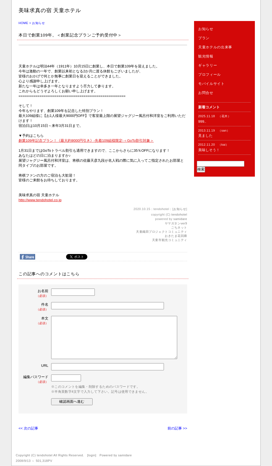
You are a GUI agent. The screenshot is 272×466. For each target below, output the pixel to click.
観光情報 (205, 56)
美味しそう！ (209, 150)
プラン (204, 38)
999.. (202, 121)
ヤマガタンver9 (176, 223)
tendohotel (179, 214)
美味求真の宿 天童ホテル (50, 10)
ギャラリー (207, 65)
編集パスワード (35, 379)
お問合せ (205, 93)
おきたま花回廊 (176, 235)
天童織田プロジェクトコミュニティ (161, 231)
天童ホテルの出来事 (215, 47)
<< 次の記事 (28, 428)
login (91, 455)
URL (44, 365)
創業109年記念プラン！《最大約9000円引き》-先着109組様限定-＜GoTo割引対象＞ (86, 140)
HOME (23, 23)
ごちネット (179, 227)
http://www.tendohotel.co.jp (40, 200)
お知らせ (38, 23)
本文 (36, 320)
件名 (36, 306)
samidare (180, 219)
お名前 (36, 293)
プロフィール (209, 74)
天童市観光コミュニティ (169, 240)
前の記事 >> (177, 428)
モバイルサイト (211, 84)
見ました (205, 135)
